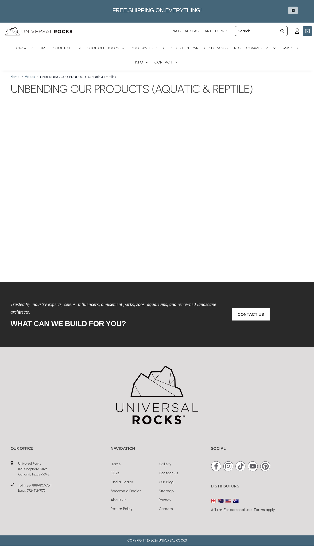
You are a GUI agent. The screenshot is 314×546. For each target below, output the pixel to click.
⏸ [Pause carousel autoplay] (293, 10)
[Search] (256, 31)
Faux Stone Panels (187, 48)
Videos (30, 77)
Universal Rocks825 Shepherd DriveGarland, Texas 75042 (34, 469)
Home (15, 77)
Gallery (165, 464)
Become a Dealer (126, 491)
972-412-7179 (36, 491)
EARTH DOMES (215, 31)
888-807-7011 (41, 485)
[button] (307, 31)
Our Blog (166, 482)
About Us (118, 500)
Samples (290, 48)
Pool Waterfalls (147, 48)
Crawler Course (32, 48)
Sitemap (166, 491)
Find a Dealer (122, 482)
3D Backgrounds (225, 48)
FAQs (115, 473)
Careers (166, 508)
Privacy (165, 500)
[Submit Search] (282, 31)
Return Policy (121, 508)
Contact (163, 62)
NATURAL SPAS (186, 31)
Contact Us (250, 314)
